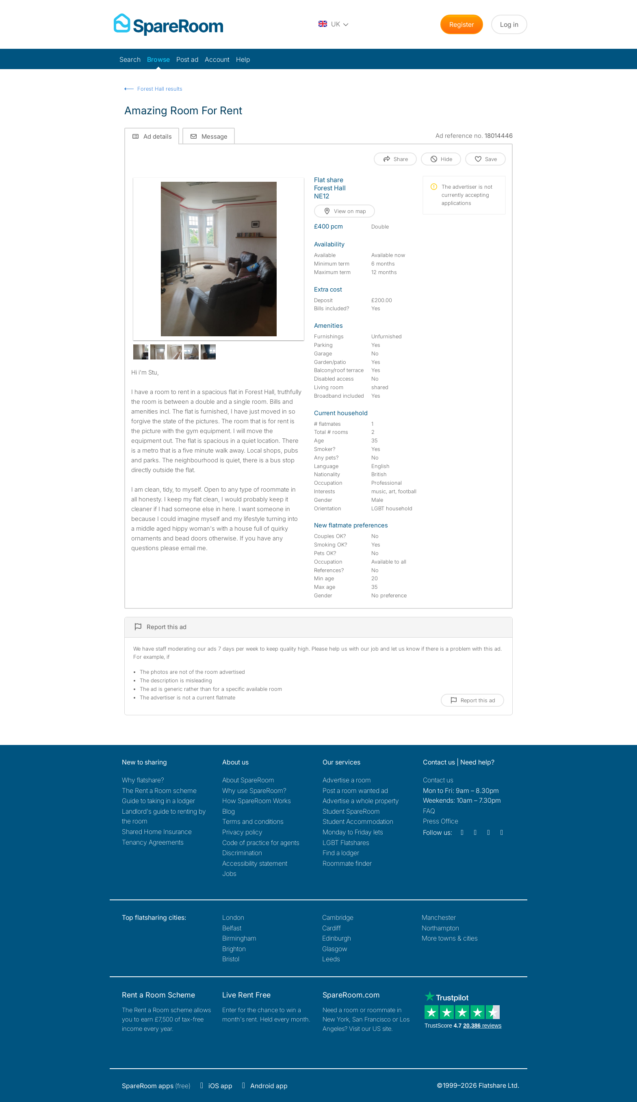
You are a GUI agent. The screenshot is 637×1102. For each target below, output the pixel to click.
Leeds (331, 959)
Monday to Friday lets (353, 832)
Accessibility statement (254, 863)
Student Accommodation (358, 821)
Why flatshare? (143, 780)
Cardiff (331, 928)
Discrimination (242, 853)
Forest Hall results (159, 88)
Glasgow (334, 949)
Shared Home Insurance (157, 832)
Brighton (234, 949)
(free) (156, 1086)
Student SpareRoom (351, 811)
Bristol (230, 959)
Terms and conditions (253, 821)
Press (440, 821)
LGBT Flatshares (346, 842)
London (233, 917)
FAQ (429, 811)
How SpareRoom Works (256, 801)
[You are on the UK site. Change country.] (334, 24)
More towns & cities (450, 938)
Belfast (231, 928)
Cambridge (337, 917)
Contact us (438, 780)
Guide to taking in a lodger (158, 801)
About (248, 780)
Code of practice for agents (260, 842)
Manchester (439, 917)
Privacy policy (242, 832)
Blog (228, 811)
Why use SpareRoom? (254, 790)
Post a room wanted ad (355, 790)
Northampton (440, 928)
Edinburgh (336, 938)
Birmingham (239, 938)
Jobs (229, 873)
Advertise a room (347, 780)
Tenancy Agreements (153, 842)
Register (461, 24)
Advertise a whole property (361, 801)
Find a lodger (341, 853)
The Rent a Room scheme (159, 790)
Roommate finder (347, 863)
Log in (509, 24)
